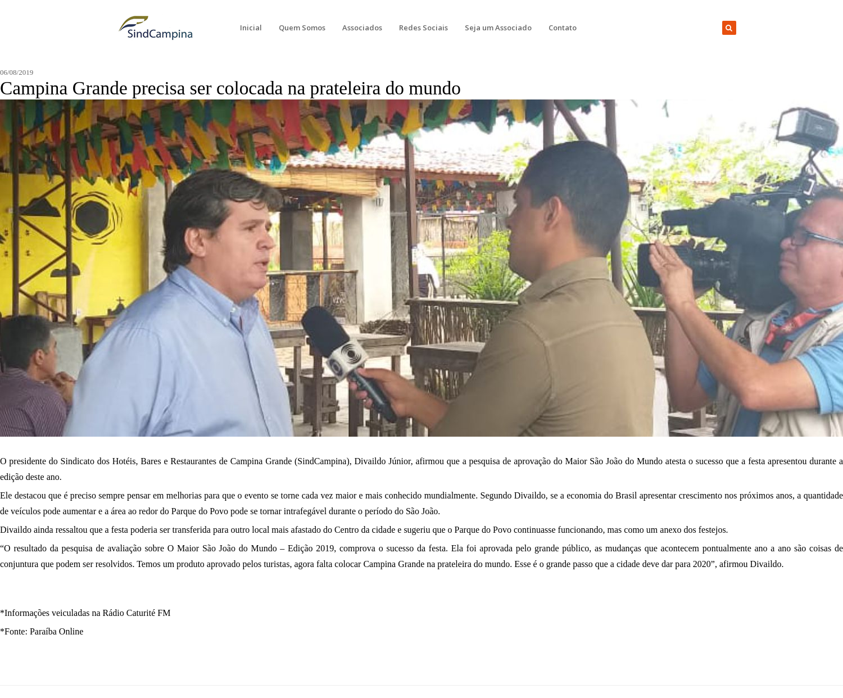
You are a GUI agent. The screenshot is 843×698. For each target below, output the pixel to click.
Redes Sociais (423, 27)
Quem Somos (302, 27)
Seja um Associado (498, 27)
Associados (362, 27)
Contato (563, 27)
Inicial (251, 27)
